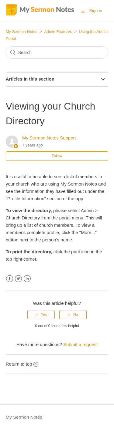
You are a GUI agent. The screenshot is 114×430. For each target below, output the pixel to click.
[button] (83, 11)
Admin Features (58, 31)
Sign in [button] (95, 10)
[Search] (57, 52)
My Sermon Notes (21, 31)
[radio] (41, 314)
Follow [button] (57, 156)
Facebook (9, 279)
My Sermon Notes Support (49, 137)
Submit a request (80, 344)
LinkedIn (27, 279)
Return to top (22, 364)
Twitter (18, 279)
